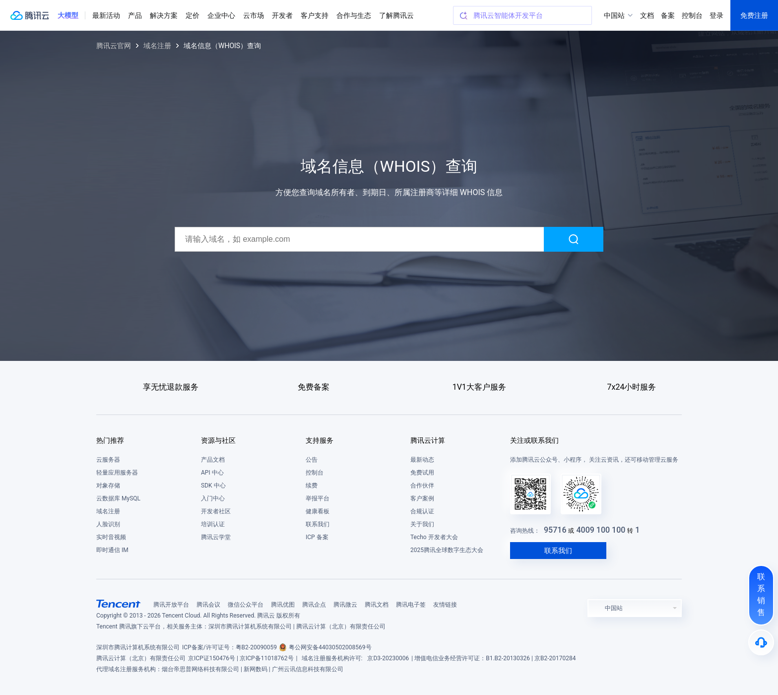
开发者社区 (216, 511)
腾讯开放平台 (171, 604)
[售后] (761, 642)
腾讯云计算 (427, 440)
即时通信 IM (112, 550)
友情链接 (445, 604)
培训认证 (213, 524)
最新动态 (422, 459)
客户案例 (422, 498)
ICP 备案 (317, 537)
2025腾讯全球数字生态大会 (446, 550)
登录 (716, 15)
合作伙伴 (422, 485)
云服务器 (108, 459)
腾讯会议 (208, 604)
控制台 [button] (692, 15)
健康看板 (317, 511)
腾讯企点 (314, 604)
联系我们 (317, 524)
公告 (312, 459)
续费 (312, 485)
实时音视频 (111, 537)
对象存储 (108, 485)
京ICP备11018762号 (267, 658)
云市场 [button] (253, 15)
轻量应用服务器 (117, 472)
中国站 (614, 15)
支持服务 (319, 440)
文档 (647, 15)
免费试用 (422, 472)
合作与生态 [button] (353, 15)
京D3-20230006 (388, 658)
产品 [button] (135, 15)
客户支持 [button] (314, 15)
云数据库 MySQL (118, 498)
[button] (68, 15)
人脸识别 (108, 524)
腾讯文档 (377, 604)
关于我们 (422, 524)
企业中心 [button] (221, 15)
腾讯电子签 (411, 604)
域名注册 (157, 46)
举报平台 (317, 498)
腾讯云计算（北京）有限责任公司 (141, 658)
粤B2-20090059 (256, 647)
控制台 (315, 472)
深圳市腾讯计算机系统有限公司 (138, 647)
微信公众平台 (245, 604)
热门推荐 (110, 440)
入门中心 (213, 498)
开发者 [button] (282, 15)
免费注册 (754, 15)
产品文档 (213, 459)
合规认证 (422, 511)
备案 (668, 15)
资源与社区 (218, 440)
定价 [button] (192, 15)
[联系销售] (761, 595)
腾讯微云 (345, 604)
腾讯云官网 (113, 46)
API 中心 (212, 472)
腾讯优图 (283, 604)
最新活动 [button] (106, 15)
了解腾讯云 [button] (396, 15)
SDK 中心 (213, 485)
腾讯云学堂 (216, 537)
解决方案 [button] (164, 15)
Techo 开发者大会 (434, 537)
